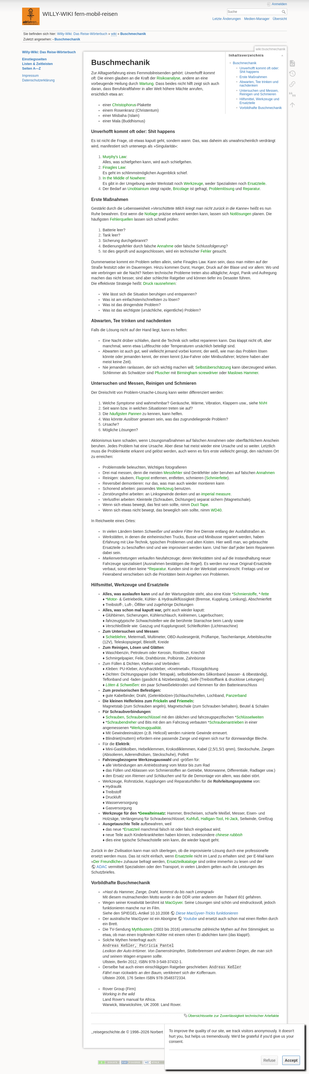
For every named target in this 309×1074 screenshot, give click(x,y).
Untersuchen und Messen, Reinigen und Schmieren (258, 92)
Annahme (165, 246)
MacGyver (173, 902)
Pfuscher (162, 373)
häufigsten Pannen (125, 414)
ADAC (102, 867)
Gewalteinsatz (152, 813)
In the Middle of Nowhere (124, 178)
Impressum (30, 76)
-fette (264, 594)
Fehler (206, 251)
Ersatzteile (256, 183)
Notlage (151, 214)
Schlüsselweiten (250, 717)
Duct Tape (199, 504)
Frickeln (160, 701)
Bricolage (181, 189)
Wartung (146, 83)
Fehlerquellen (121, 219)
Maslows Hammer (243, 373)
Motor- (112, 599)
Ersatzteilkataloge (182, 861)
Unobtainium (138, 189)
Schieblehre (116, 637)
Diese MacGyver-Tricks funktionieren (207, 913)
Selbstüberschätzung (213, 367)
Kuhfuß (192, 818)
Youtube (190, 918)
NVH (263, 403)
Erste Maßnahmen (253, 77)
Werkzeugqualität (146, 728)
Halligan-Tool (212, 818)
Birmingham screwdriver (197, 373)
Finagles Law (114, 167)
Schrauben (115, 717)
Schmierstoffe (245, 594)
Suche (284, 12)
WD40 (216, 510)
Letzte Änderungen (227, 19)
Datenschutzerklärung (38, 80)
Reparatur (251, 189)
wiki (114, 34)
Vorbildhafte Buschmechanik (260, 108)
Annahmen (265, 473)
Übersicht (280, 19)
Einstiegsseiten (34, 59)
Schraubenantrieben (226, 722)
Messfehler (173, 473)
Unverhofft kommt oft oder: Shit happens (259, 70)
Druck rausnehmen (159, 283)
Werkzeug (165, 488)
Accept (291, 1060)
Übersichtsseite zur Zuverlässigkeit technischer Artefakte (233, 1016)
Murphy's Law (114, 157)
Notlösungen (240, 214)
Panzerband (236, 695)
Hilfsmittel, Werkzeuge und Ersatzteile (259, 101)
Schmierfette (216, 478)
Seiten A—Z (31, 68)
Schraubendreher (121, 722)
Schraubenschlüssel (143, 717)
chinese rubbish (229, 835)
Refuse (269, 1060)
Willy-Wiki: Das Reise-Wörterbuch (82, 34)
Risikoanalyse (168, 78)
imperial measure (215, 494)
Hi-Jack (231, 818)
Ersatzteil (132, 829)
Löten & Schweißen (122, 685)
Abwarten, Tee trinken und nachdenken (258, 83)
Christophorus (124, 105)
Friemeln (185, 701)
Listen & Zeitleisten (37, 64)
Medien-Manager (256, 19)
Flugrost (143, 478)
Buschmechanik (133, 34)
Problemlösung (221, 189)
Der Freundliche (107, 861)
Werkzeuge (193, 183)
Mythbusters (142, 929)
